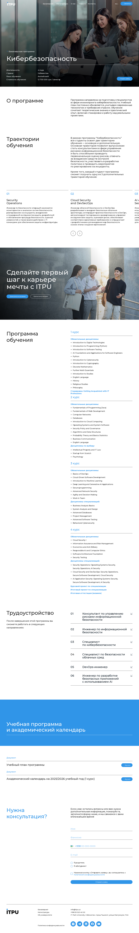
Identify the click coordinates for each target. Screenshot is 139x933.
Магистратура (62, 4)
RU (116, 4)
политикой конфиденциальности (89, 875)
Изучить (127, 765)
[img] (11, 4)
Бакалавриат (48, 4)
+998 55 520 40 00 (78, 912)
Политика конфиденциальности (51, 925)
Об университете (45, 915)
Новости (82, 4)
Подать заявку (125, 79)
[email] (101, 855)
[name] (101, 829)
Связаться (127, 3)
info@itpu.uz (76, 910)
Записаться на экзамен (18, 296)
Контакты (92, 4)
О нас (73, 4)
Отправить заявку (101, 882)
